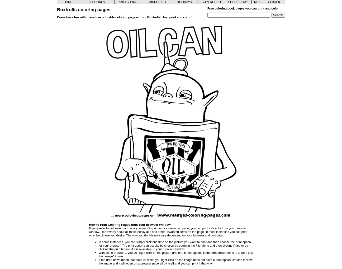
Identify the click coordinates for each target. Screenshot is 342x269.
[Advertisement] (81, 92)
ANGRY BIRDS (129, 2)
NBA (257, 2)
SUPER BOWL (238, 2)
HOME (68, 2)
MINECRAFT (157, 2)
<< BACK (273, 2)
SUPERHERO (211, 2)
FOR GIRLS (97, 2)
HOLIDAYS (184, 2)
